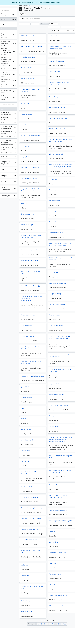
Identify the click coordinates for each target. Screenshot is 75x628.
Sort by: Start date (53, 27)
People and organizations (6, 162)
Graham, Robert (26, 429)
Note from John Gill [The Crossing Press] (58, 552)
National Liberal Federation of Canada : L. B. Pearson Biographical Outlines (61, 166)
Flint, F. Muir (25, 193)
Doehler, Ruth (25, 225)
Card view (44, 24)
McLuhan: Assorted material (57, 498)
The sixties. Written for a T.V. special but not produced (32, 474)
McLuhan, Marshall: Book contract (31, 139)
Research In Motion (8, 153)
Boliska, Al (24, 587)
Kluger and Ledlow (27, 387)
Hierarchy (35, 24)
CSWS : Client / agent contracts (30, 598)
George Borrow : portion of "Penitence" (33, 46)
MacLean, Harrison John (28, 397)
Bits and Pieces (26, 545)
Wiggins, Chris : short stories (29, 161)
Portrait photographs (27, 118)
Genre (3, 182)
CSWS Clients (52, 462)
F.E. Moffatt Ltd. (8, 137)
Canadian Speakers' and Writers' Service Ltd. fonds (8, 51)
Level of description (5, 189)
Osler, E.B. (51, 204)
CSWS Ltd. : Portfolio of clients (58, 129)
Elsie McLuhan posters (28, 82)
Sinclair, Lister (25, 107)
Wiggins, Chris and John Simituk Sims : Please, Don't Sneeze (61, 140)
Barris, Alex (24, 534)
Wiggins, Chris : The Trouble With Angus (58, 273)
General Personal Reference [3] (58, 287)
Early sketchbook (54, 72)
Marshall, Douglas (54, 398)
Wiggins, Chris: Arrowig (56, 154)
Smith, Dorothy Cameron (57, 107)
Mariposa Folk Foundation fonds (8, 43)
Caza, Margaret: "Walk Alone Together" (60, 377)
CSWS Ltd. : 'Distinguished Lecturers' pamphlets (32, 261)
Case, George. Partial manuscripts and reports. (60, 588)
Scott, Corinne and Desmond (57, 262)
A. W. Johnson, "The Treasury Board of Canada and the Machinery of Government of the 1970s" (33, 442)
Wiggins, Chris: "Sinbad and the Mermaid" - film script (58, 191)
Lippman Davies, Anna (55, 215)
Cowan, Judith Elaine (8, 118)
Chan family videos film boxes (57, 179)
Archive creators (7, 105)
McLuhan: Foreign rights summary (59, 509)
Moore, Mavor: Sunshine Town (58, 118)
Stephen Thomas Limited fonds (8, 74)
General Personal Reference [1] (31, 286)
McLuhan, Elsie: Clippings (57, 61)
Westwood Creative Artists (8, 148)
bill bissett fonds (8, 69)
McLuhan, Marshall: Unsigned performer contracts (30, 499)
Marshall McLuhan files (28, 61)
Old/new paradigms (54, 613)
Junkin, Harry (25, 566)
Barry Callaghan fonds (8, 91)
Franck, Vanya (25, 275)
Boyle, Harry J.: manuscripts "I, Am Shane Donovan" (58, 349)
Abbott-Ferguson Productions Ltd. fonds (8, 35)
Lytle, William (52, 388)
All (2, 28)
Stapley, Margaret (54, 97)
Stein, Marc (8, 156)
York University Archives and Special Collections (8, 142)
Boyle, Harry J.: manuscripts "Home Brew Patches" (32, 373)
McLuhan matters (26, 318)
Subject (4, 175)
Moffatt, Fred (8, 123)
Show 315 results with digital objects (63, 31)
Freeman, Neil (52, 420)
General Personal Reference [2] (30, 171)
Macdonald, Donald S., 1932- (8, 113)
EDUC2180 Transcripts (28, 36)
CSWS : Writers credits (28, 328)
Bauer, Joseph (25, 419)
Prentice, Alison (53, 452)
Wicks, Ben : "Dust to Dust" (29, 555)
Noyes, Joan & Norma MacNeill (30, 408)
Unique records (8, 15)
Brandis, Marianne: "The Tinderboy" (59, 530)
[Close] (73, 2)
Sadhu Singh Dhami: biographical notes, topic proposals (58, 237)
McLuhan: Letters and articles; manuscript (30, 94)
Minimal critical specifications (30, 609)
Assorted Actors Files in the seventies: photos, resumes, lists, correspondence (60, 299)
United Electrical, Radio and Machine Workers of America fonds (8, 61)
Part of (3, 24)
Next (64, 624)
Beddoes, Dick (52, 577)
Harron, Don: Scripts (54, 226)
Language (5, 10)
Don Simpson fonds (8, 80)
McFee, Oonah (25, 150)
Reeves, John (25, 214)
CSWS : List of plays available (57, 251)
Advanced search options (30, 19)
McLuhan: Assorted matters (30, 307)
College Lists (25, 182)
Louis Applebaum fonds (8, 97)
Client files (24, 129)
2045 (59, 624)
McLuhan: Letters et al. (55, 316)
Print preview (24, 24)
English (8, 19)
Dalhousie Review (54, 36)
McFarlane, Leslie (26, 203)
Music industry (53, 602)
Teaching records (53, 430)
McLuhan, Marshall (26, 71)
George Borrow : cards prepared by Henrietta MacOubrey (60, 47)
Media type (5, 196)
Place (3, 169)
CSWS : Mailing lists (54, 327)
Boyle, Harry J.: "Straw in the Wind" (59, 520)
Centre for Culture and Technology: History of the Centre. (59, 474)
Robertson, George (27, 577)
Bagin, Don (51, 409)
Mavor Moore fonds (8, 86)
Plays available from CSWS (56, 337)
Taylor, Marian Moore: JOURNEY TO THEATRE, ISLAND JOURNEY (32, 247)
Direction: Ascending (67, 27)
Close (29, 6)
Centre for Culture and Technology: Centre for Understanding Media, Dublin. (32, 341)
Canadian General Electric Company (8, 127)
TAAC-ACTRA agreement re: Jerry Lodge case (33, 459)
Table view (53, 24)
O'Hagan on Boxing (27, 296)
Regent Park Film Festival (8, 132)
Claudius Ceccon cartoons (56, 541)
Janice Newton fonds (54, 441)
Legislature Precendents (28, 235)
